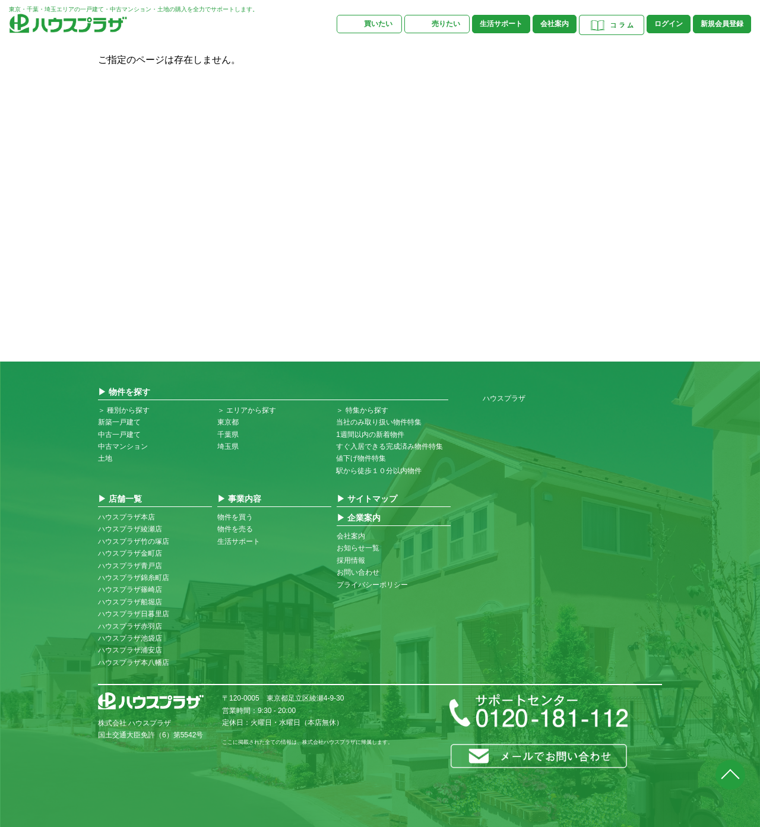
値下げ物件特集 (361, 458)
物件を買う (235, 517)
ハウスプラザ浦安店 (130, 650)
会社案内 (554, 24)
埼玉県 (228, 446)
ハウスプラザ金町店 (130, 553)
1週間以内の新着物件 (370, 434)
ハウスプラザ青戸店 (130, 566)
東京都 (228, 422)
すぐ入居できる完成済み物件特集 (389, 446)
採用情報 (351, 560)
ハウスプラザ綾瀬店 (130, 529)
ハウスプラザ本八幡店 (133, 662)
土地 (105, 458)
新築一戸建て (119, 422)
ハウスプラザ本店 (126, 517)
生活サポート (501, 24)
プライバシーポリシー (372, 585)
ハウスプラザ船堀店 (130, 602)
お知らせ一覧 (358, 548)
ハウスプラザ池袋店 (130, 638)
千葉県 (228, 434)
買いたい (378, 24)
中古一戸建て (119, 434)
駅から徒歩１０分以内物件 (379, 471)
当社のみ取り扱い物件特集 (379, 422)
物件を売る (235, 529)
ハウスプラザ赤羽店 (130, 626)
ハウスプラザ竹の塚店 (133, 541)
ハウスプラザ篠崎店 (130, 589)
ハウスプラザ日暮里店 (133, 614)
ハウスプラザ (504, 398)
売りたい (446, 24)
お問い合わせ (358, 572)
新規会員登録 (722, 24)
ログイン (668, 24)
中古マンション (123, 446)
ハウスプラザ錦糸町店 (133, 577)
